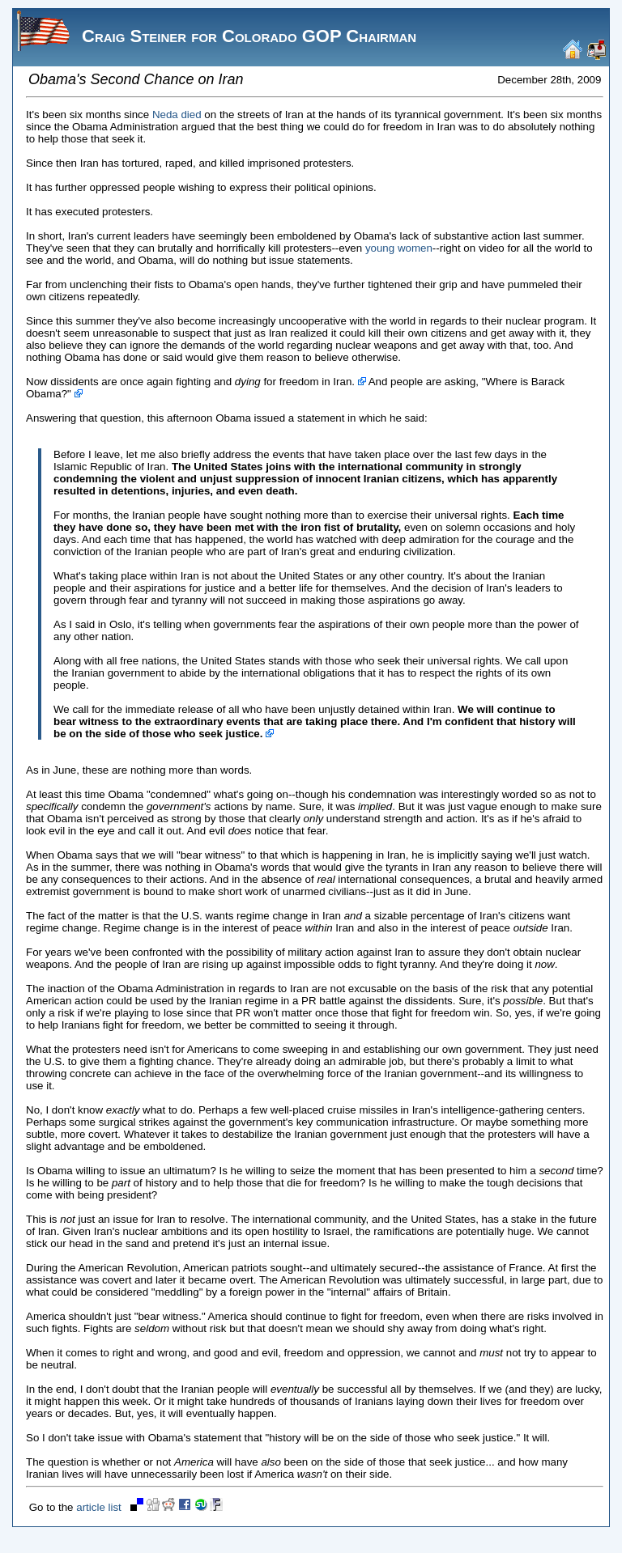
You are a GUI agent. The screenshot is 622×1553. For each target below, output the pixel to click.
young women (398, 248)
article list (98, 1507)
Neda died (177, 114)
